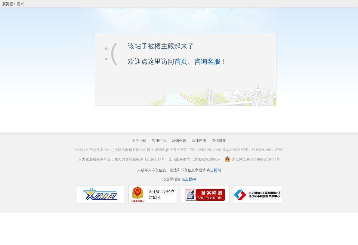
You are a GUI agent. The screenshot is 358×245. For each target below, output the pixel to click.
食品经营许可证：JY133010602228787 (252, 150)
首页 (180, 61)
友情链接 (219, 141)
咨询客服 (207, 61)
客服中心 (159, 141)
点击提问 (213, 170)
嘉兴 (20, 4)
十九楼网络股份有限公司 (127, 150)
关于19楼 (139, 141)
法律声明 (199, 141)
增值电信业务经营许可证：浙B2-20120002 (188, 150)
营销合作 (179, 141)
